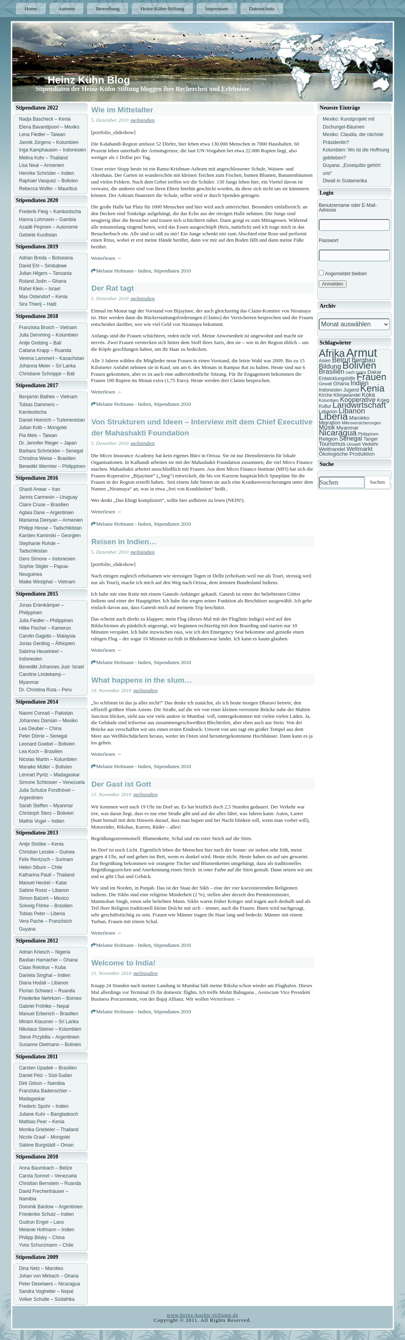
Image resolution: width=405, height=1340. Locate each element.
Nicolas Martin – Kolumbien (48, 759)
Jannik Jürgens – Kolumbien (49, 142)
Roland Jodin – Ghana (42, 281)
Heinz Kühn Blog (89, 80)
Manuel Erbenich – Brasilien (48, 1013)
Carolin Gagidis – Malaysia (47, 636)
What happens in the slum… (141, 680)
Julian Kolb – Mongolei (43, 427)
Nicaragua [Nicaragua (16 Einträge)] (337, 432)
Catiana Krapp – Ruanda (45, 350)
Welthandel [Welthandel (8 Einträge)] (332, 449)
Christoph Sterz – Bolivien (46, 813)
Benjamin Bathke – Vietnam (48, 396)
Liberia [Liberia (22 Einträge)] (333, 416)
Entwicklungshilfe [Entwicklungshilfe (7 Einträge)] (337, 378)
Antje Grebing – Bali (40, 343)
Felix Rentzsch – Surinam (46, 859)
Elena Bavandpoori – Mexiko (49, 127)
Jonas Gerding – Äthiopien (47, 643)
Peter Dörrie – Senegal (43, 736)
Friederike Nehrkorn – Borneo (50, 998)
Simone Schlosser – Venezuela (52, 782)
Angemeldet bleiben (343, 273)
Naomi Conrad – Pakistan (46, 713)
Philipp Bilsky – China (41, 1237)
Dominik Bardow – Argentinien (51, 1206)
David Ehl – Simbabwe (43, 266)
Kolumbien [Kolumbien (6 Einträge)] (329, 400)
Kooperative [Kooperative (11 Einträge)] (358, 399)
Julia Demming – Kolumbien (48, 335)
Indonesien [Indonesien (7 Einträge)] (330, 390)
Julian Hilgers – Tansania (45, 273)
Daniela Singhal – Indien (44, 975)
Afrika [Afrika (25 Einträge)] (332, 353)
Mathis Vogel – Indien (41, 821)
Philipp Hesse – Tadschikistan (50, 528)
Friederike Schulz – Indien (46, 1214)
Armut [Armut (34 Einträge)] (361, 352)
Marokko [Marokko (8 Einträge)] (359, 418)
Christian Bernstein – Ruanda (50, 1183)
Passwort (328, 240)
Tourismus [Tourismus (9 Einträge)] (332, 444)
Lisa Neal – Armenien (41, 165)
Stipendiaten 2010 (172, 271)
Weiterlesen (106, 258)
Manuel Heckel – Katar (43, 883)
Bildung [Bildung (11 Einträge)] (330, 366)
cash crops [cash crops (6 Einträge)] (356, 372)
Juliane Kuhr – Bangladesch (48, 1114)
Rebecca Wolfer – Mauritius (48, 188)
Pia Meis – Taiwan (38, 435)
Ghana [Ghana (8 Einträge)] (341, 383)
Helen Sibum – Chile (40, 867)
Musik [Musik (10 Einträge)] (327, 427)
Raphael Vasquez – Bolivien (48, 181)
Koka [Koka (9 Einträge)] (368, 395)
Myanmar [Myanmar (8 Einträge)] (348, 428)
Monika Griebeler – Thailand (49, 1129)
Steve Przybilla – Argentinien (49, 1037)
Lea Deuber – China (40, 728)
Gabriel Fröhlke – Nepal (44, 1006)
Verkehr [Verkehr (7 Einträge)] (370, 444)
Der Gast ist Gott (121, 784)
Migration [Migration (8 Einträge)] (330, 423)
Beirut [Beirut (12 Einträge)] (341, 360)
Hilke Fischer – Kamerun (45, 628)
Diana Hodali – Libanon (43, 983)
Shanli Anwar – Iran (39, 489)
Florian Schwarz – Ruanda (47, 991)
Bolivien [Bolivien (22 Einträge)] (360, 365)
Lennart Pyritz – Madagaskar (49, 775)
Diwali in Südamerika (345, 181)
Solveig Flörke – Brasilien (45, 905)
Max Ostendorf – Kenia (43, 296)
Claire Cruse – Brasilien (44, 504)
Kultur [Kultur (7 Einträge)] (325, 406)
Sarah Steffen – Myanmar (46, 805)
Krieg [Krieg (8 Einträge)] (383, 400)
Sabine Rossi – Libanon (44, 890)
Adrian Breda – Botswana (46, 258)
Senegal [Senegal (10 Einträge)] (350, 438)
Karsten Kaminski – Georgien (50, 535)
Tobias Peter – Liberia (42, 913)
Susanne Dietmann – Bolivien (50, 1044)
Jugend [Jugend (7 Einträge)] (351, 390)
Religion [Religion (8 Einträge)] (328, 439)
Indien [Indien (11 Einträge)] (359, 383)
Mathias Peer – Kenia (41, 1121)
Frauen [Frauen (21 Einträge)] (371, 376)
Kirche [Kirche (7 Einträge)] (325, 395)
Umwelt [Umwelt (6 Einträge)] (353, 444)
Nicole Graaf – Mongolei (44, 1137)
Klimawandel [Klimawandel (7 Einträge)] (346, 395)
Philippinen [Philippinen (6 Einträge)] (368, 434)
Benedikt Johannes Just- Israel (51, 667)
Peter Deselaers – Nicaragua (49, 1284)
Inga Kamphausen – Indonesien (52, 150)
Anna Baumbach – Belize (45, 1168)
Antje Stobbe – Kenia (41, 844)
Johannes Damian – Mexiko (48, 720)
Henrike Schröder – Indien (46, 173)
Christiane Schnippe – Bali (47, 374)
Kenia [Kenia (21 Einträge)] (372, 388)
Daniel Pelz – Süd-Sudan (45, 1075)
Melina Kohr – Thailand (43, 158)
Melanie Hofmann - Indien (123, 271)
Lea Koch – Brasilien (40, 751)
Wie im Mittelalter (122, 110)
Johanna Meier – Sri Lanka (47, 366)
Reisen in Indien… (124, 542)
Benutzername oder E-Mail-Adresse (348, 207)
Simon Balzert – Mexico (44, 898)
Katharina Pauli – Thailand (47, 875)
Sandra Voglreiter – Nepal (46, 1291)
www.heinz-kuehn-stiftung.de (202, 1315)
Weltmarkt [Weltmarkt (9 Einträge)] (359, 449)
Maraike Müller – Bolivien (45, 767)
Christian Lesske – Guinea (47, 852)
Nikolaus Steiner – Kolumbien (50, 1029)
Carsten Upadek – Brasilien (48, 1068)
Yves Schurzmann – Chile (46, 1245)
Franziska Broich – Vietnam (48, 327)
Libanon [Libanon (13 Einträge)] (352, 411)
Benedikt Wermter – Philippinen (52, 466)
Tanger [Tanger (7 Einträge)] (370, 439)
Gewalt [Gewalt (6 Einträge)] (325, 383)
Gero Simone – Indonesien (47, 559)
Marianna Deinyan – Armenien (51, 520)
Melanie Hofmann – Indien (46, 1229)
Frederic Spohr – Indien (43, 1106)
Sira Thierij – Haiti (37, 304)
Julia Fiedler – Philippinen (46, 620)
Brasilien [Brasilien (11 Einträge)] (331, 371)
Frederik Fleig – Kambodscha (50, 211)
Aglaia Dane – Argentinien (46, 512)
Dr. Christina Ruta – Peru (45, 690)
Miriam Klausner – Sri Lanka (49, 1021)
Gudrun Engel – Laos (41, 1222)
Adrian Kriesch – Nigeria (44, 952)
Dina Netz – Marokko (41, 1268)
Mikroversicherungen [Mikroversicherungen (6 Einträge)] (361, 422)
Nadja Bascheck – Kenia (45, 119)
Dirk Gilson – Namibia (42, 1083)
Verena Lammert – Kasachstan (51, 358)
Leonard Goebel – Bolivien (47, 744)
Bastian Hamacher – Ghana (48, 960)
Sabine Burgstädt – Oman (46, 1145)
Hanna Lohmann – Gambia (47, 219)
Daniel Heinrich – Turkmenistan (52, 420)
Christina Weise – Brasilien (47, 458)
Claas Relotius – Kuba (42, 967)
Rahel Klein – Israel (39, 288)
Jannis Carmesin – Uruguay (48, 497)
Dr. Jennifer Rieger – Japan (48, 443)
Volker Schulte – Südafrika (47, 1299)
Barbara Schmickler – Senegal (51, 451)
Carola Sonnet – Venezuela (48, 1176)
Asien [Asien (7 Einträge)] (325, 360)
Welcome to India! (123, 963)
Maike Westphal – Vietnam (47, 582)
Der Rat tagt (112, 288)
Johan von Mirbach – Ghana (49, 1276)
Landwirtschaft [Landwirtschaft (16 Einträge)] (359, 404)
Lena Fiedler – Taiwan (42, 134)
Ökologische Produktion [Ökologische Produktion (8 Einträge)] (347, 454)
